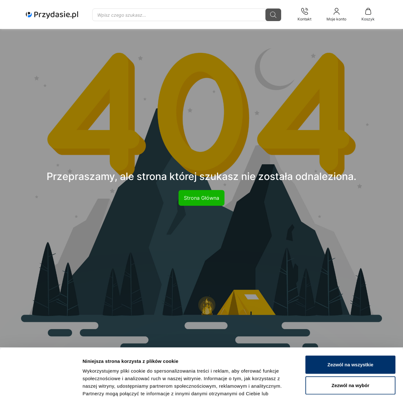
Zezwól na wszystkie (350, 323)
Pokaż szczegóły (336, 385)
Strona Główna (201, 198)
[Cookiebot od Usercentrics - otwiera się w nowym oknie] (40, 385)
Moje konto (336, 14)
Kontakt (304, 14)
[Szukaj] (273, 14)
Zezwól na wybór (350, 344)
